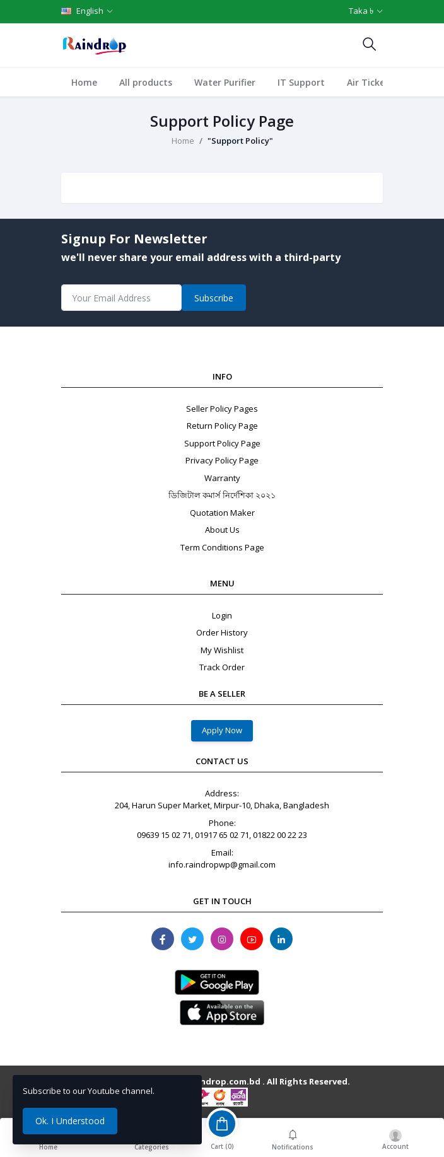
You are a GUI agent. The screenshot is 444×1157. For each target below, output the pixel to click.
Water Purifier (224, 82)
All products (145, 82)
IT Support (301, 82)
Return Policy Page (222, 425)
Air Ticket (368, 82)
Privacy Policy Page (222, 460)
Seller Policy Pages (222, 408)
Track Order (222, 667)
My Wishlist (222, 650)
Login (222, 615)
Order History (222, 632)
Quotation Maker (222, 512)
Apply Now (222, 730)
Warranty (222, 478)
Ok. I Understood (70, 1121)
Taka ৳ (361, 10)
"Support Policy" (240, 140)
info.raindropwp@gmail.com (222, 864)
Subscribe (213, 298)
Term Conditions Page (222, 547)
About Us (222, 529)
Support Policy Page (222, 443)
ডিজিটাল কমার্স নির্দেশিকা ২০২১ (222, 495)
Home (84, 82)
